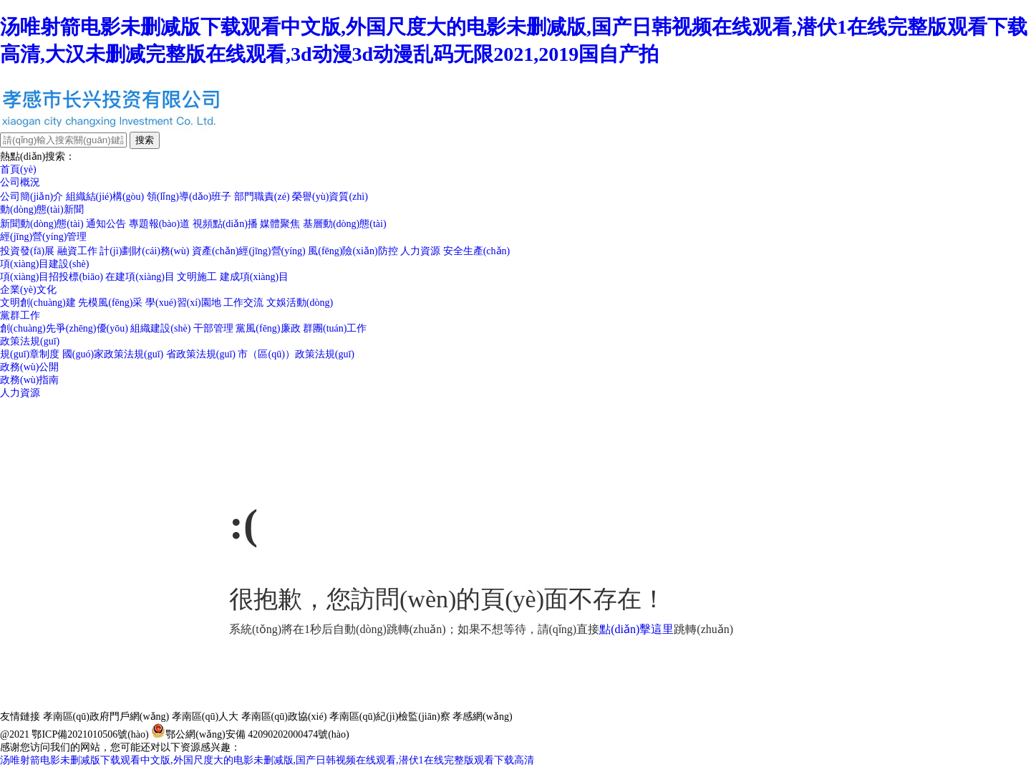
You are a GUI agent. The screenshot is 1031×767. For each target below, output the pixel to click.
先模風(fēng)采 (110, 302)
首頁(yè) (18, 169)
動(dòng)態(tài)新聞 (42, 209)
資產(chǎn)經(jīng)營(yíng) (249, 251)
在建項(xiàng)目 (139, 276)
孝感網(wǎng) (482, 716)
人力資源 (420, 251)
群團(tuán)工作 (335, 328)
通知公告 (106, 223)
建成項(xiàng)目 (254, 276)
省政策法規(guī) (201, 354)
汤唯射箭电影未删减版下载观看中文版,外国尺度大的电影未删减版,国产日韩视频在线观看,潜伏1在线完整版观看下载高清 (267, 760)
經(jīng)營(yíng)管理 (43, 236)
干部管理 (213, 328)
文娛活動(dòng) (299, 302)
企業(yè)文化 (28, 289)
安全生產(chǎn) (476, 251)
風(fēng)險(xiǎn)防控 (352, 251)
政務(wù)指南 (29, 380)
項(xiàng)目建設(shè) (44, 264)
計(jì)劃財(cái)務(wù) (144, 251)
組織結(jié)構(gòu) (105, 196)
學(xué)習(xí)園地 (183, 302)
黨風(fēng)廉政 (268, 328)
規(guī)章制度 (29, 354)
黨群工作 (20, 315)
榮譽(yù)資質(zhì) (330, 196)
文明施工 (197, 276)
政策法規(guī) (29, 341)
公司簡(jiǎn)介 (31, 196)
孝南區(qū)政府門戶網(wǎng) (106, 716)
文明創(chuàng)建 (38, 302)
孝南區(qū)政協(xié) (284, 716)
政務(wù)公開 (29, 367)
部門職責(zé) (262, 196)
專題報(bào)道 (159, 223)
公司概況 (20, 182)
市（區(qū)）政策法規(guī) (296, 354)
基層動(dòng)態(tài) (345, 223)
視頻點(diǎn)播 (225, 223)
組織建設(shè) (160, 328)
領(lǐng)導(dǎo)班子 (189, 196)
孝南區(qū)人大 (205, 716)
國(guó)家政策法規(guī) (113, 354)
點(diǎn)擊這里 (636, 629)
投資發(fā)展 (27, 251)
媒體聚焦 (280, 223)
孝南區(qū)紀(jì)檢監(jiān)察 (389, 716)
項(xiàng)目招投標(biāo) (51, 276)
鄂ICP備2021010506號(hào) (90, 734)
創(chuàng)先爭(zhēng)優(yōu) (64, 328)
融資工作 (77, 251)
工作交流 (243, 302)
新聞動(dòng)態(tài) (42, 223)
